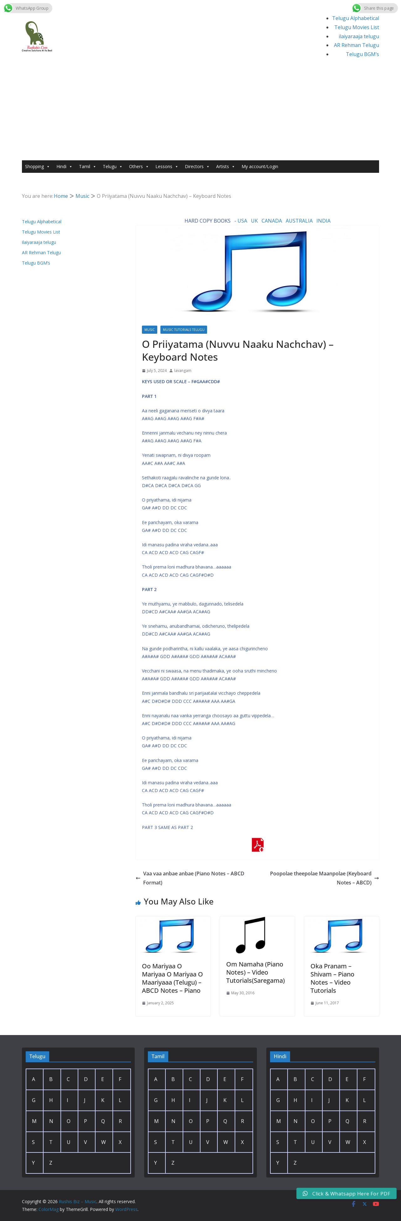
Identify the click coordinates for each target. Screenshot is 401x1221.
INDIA (323, 220)
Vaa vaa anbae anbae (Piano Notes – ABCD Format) (190, 878)
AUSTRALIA (299, 220)
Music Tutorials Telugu (184, 329)
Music (149, 329)
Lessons (167, 166)
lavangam (182, 370)
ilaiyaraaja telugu (359, 36)
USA (242, 220)
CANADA (272, 220)
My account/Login (260, 166)
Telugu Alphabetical (355, 18)
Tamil (87, 166)
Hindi (64, 166)
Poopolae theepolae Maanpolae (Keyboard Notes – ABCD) (324, 878)
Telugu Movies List (356, 27)
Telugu (113, 166)
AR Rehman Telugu (356, 45)
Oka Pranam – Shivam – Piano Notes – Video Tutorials (332, 978)
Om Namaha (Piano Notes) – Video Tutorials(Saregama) (255, 972)
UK (254, 220)
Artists (225, 166)
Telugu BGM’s (362, 54)
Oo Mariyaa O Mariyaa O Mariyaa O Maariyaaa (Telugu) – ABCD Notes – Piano (172, 978)
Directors (197, 166)
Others (139, 166)
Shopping (37, 166)
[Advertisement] (200, 113)
